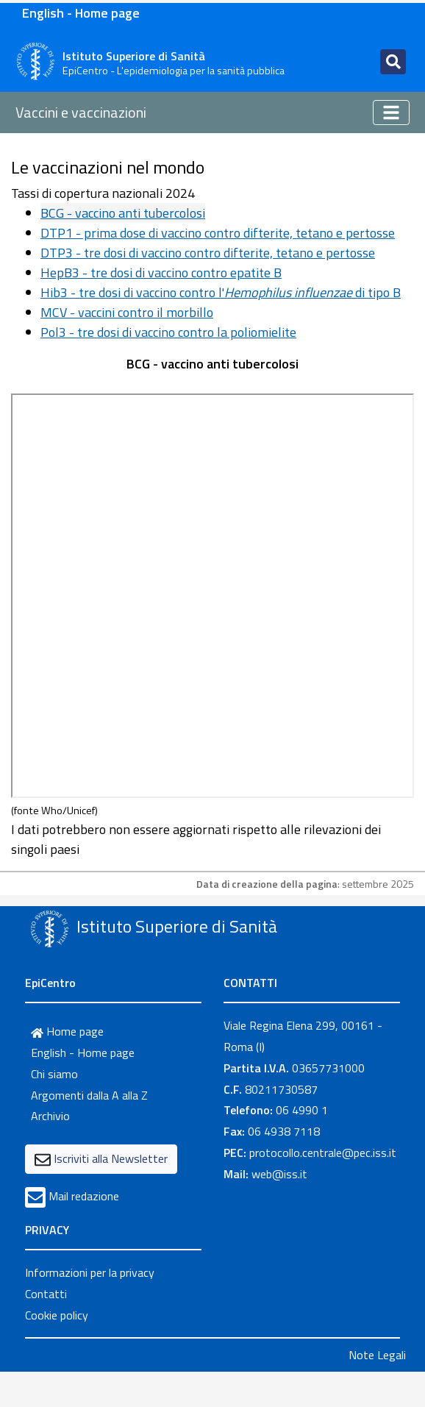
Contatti (46, 1294)
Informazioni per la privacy (89, 1272)
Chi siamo (54, 1074)
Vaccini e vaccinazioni (80, 112)
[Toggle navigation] (393, 61)
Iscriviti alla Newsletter (111, 1158)
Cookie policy (56, 1315)
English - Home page (81, 13)
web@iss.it (279, 1174)
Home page (67, 1031)
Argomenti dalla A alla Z (89, 1095)
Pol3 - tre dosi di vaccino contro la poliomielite (168, 332)
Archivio (50, 1116)
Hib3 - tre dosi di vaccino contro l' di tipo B (220, 292)
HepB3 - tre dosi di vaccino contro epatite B (161, 272)
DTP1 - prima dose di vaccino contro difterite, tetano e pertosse (217, 233)
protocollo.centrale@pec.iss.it (322, 1152)
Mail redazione (84, 1196)
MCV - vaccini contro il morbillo (126, 312)
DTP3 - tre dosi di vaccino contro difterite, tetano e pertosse (207, 253)
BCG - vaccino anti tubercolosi (122, 213)
